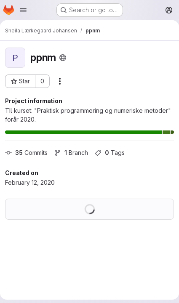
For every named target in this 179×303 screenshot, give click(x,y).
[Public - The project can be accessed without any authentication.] (62, 57)
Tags (110, 152)
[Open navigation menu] (23, 10)
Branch (71, 152)
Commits (26, 152)
